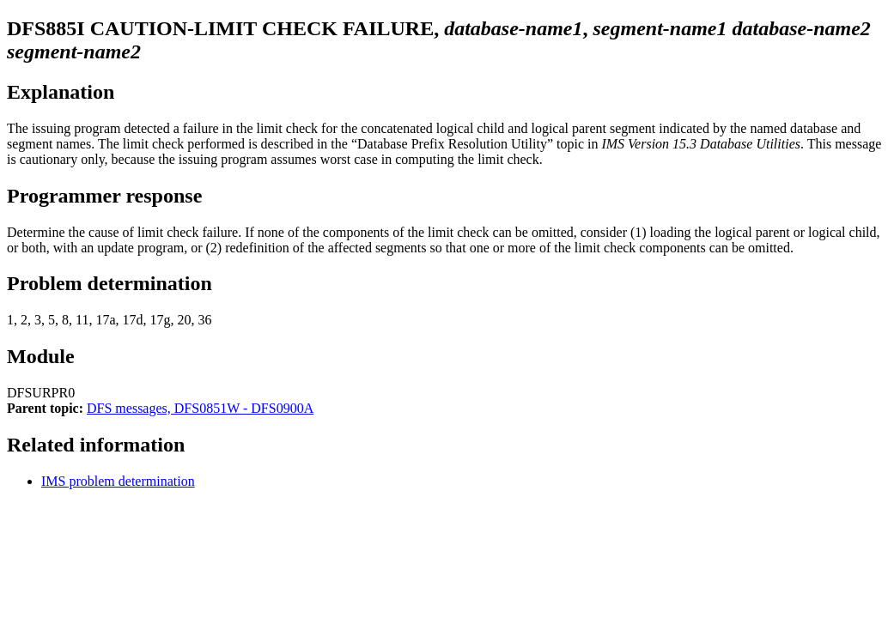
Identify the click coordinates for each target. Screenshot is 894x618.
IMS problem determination (118, 481)
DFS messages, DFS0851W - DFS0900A (200, 408)
